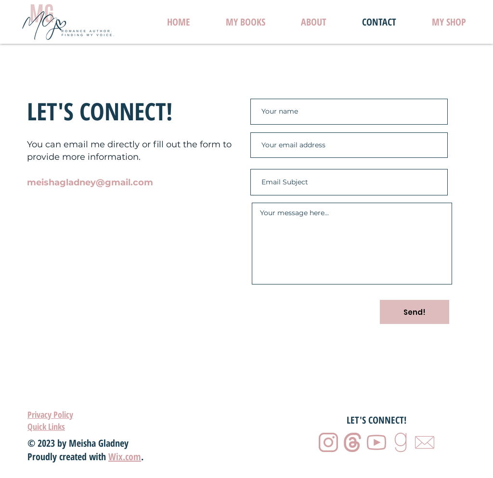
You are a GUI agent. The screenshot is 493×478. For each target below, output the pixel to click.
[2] (352, 442)
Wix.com (124, 456)
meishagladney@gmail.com (90, 182)
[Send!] (414, 312)
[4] (400, 442)
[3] (376, 442)
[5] (424, 442)
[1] (328, 442)
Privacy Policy (50, 414)
